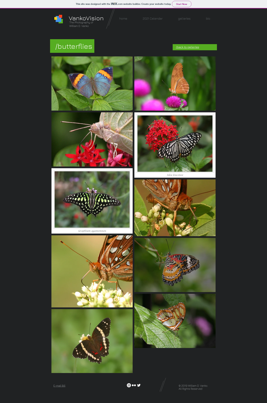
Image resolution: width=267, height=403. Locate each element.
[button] (184, 18)
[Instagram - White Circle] (129, 385)
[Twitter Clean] (139, 385)
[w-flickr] (134, 385)
